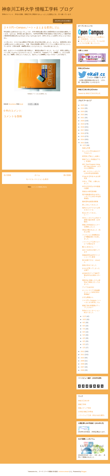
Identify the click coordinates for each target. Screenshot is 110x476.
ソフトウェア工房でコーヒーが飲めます (91, 243)
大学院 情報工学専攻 (85, 412)
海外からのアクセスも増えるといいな (91, 209)
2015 (83, 136)
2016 (83, 133)
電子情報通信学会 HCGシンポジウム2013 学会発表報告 (91, 196)
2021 (83, 118)
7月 (83, 329)
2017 (83, 130)
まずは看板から (87, 297)
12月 (84, 145)
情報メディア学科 (84, 408)
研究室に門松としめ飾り (91, 156)
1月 (83, 347)
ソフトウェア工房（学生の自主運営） (91, 415)
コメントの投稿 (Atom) (39, 187)
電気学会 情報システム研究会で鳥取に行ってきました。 (91, 282)
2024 (83, 108)
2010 (83, 358)
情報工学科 (82, 404)
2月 (83, 344)
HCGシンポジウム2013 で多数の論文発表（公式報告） (91, 220)
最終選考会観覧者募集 (90, 201)
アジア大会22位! (88, 287)
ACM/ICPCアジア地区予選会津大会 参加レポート (91, 275)
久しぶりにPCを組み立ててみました (91, 152)
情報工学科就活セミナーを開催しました (91, 226)
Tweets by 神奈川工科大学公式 (89, 93)
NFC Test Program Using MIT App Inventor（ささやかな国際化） (91, 166)
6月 (83, 332)
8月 (83, 326)
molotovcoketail (64, 471)
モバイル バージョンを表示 (37, 179)
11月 (84, 316)
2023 (83, 111)
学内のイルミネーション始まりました (91, 311)
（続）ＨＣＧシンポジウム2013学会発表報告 (91, 172)
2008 (83, 364)
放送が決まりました (89, 265)
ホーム (37, 175)
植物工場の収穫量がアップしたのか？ (91, 306)
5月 (83, 335)
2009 (83, 361)
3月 (83, 341)
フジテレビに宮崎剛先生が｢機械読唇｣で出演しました (91, 237)
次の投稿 (7, 175)
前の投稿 (67, 175)
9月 (83, 322)
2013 (83, 143)
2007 (83, 367)
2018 (83, 127)
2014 (83, 139)
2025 (83, 105)
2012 (83, 351)
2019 (83, 124)
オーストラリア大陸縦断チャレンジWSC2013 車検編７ (91, 292)
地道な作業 (86, 148)
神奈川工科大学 (83, 401)
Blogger (83, 471)
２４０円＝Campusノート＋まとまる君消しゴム (91, 301)
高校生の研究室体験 (89, 191)
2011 (83, 354)
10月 (84, 319)
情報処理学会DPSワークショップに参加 (91, 256)
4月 (83, 338)
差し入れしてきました (90, 205)
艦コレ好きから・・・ (90, 247)
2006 (83, 370)
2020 (83, 121)
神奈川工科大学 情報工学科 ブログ (37, 9)
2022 (83, 114)
